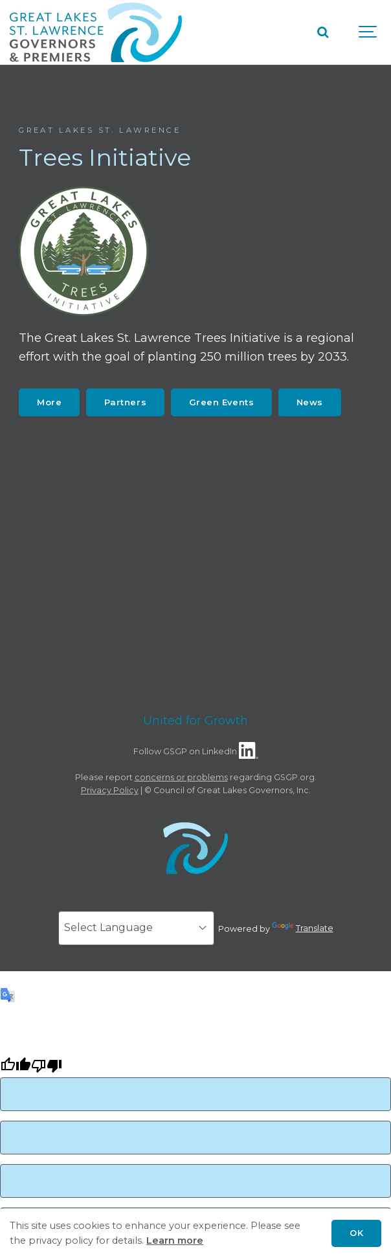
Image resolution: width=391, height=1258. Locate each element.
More (49, 402)
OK (356, 1233)
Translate (302, 928)
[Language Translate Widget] (136, 928)
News (309, 402)
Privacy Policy (110, 790)
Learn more (174, 1240)
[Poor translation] (46, 1067)
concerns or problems (181, 777)
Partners (125, 402)
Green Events (221, 402)
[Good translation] (15, 1067)
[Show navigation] (368, 32)
